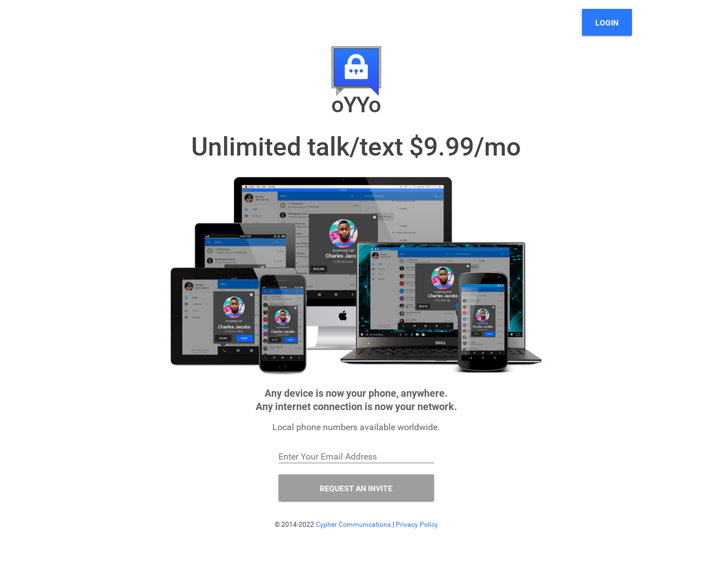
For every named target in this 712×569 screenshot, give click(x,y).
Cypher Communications (353, 524)
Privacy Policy (417, 524)
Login (607, 22)
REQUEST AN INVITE (356, 487)
